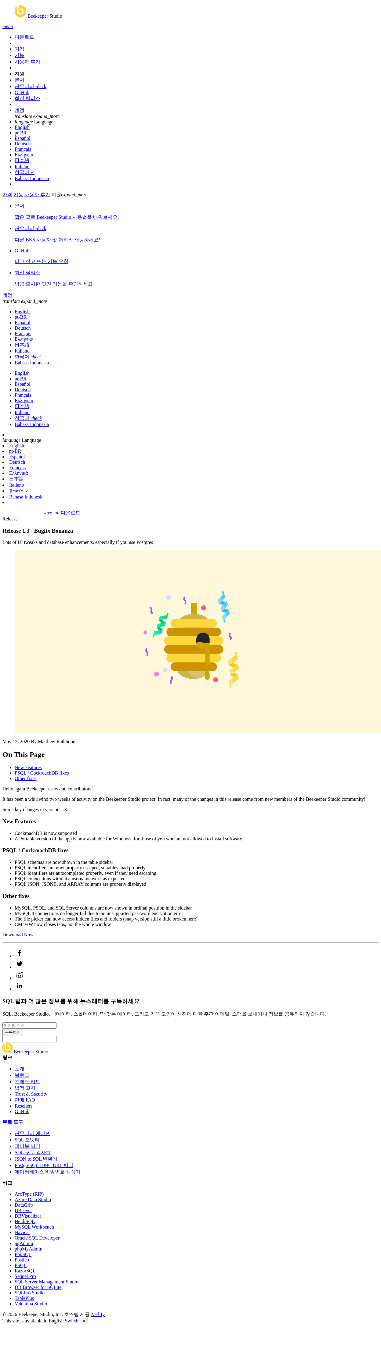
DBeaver (23, 1210)
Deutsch (23, 143)
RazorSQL (25, 1270)
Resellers (24, 1106)
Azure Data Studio (33, 1199)
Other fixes (26, 778)
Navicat (22, 1232)
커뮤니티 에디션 (32, 1133)
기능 (19, 55)
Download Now (18, 934)
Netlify (98, 1314)
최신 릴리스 (27, 98)
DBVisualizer (28, 1216)
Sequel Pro (25, 1276)
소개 (19, 1068)
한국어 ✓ (24, 172)
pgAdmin (24, 1243)
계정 (19, 110)
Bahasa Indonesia (32, 178)
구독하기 (13, 1032)
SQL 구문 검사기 (33, 1152)
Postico (22, 1259)
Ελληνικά (24, 154)
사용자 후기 (27, 61)
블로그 (22, 1075)
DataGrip (24, 1205)
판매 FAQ (25, 1099)
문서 (19, 80)
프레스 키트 (27, 1081)
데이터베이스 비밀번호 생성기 (48, 1171)
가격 (19, 48)
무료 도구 (12, 1122)
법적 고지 (25, 1088)
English (22, 127)
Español (23, 138)
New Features (28, 767)
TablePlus (24, 1298)
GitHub (22, 92)
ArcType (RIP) (29, 1194)
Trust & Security (31, 1094)
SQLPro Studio (30, 1292)
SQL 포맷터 (27, 1139)
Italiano (22, 166)
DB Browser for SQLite (38, 1287)
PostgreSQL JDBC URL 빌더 (44, 1165)
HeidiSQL (25, 1221)
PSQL (21, 1265)
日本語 (22, 160)
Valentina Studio (31, 1303)
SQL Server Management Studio (46, 1281)
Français (23, 149)
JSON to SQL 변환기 (36, 1159)
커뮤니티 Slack (30, 86)
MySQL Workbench (34, 1226)
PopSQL (23, 1254)
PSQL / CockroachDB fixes (42, 772)
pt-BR (21, 132)
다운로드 (24, 37)
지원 (19, 73)
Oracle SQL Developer (37, 1237)
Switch (71, 1320)
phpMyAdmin (28, 1248)
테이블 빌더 (27, 1146)
